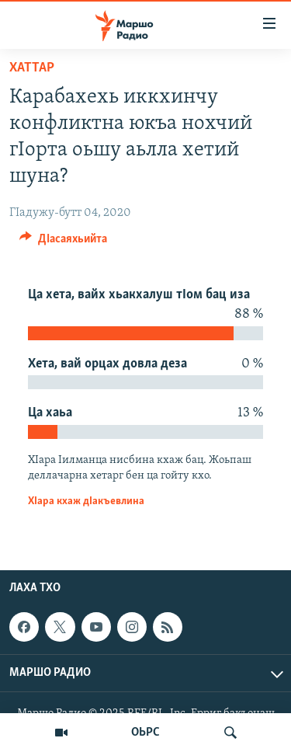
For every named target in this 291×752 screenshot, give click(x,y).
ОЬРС (145, 732)
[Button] (63, 242)
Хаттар (31, 68)
